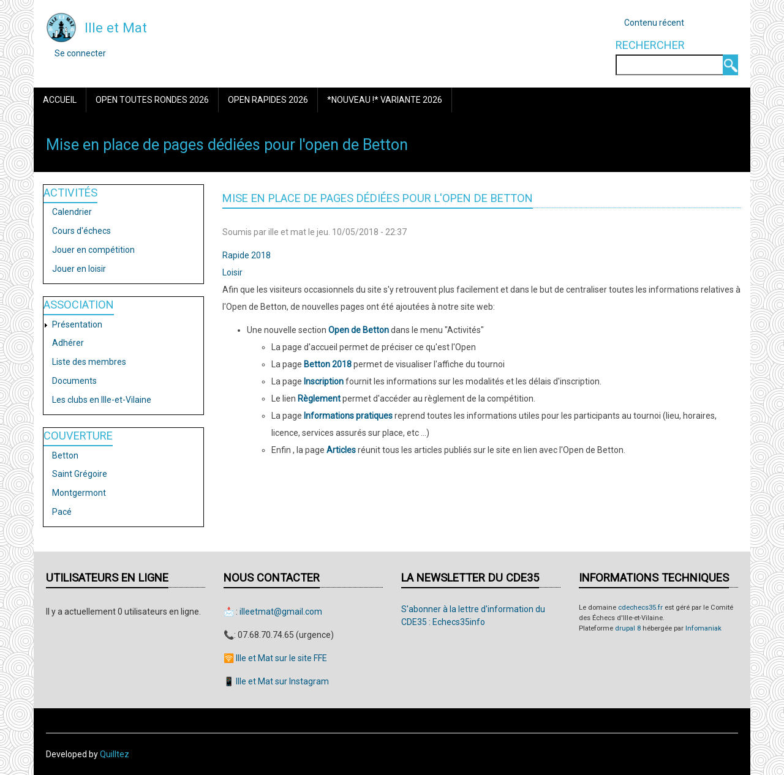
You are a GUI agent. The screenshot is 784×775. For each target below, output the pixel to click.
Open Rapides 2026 (268, 100)
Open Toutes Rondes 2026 (152, 100)
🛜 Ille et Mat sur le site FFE (275, 658)
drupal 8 (628, 628)
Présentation (77, 324)
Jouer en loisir (79, 269)
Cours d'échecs (81, 231)
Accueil (60, 100)
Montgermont (79, 493)
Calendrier (72, 212)
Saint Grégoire (79, 474)
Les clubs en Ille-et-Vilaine (101, 400)
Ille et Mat (116, 28)
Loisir (232, 272)
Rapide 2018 (246, 255)
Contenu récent (654, 23)
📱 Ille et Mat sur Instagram (276, 681)
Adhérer (68, 343)
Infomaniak (703, 628)
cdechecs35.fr (640, 608)
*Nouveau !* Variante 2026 (384, 100)
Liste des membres (89, 362)
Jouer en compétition (93, 250)
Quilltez (114, 754)
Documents (74, 381)
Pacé (62, 512)
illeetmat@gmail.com (280, 611)
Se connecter (80, 53)
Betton (65, 455)
